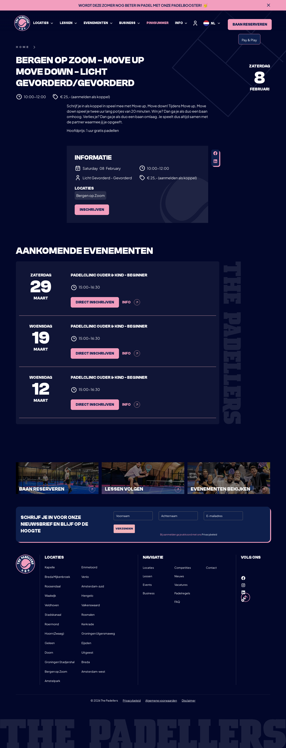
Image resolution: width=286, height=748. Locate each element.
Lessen (147, 576)
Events (147, 584)
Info (131, 357)
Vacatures (180, 584)
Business (149, 593)
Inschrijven (92, 210)
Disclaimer (188, 700)
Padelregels (182, 593)
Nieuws (179, 576)
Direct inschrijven (95, 357)
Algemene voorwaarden (161, 700)
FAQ (177, 601)
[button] (43, 23)
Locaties (148, 567)
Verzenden (124, 528)
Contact (211, 567)
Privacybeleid (209, 534)
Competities (182, 567)
